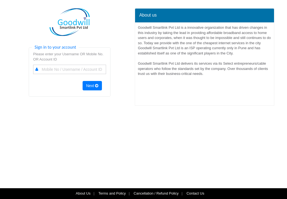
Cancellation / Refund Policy (156, 193)
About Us (83, 193)
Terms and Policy (112, 193)
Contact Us (195, 193)
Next (92, 85)
